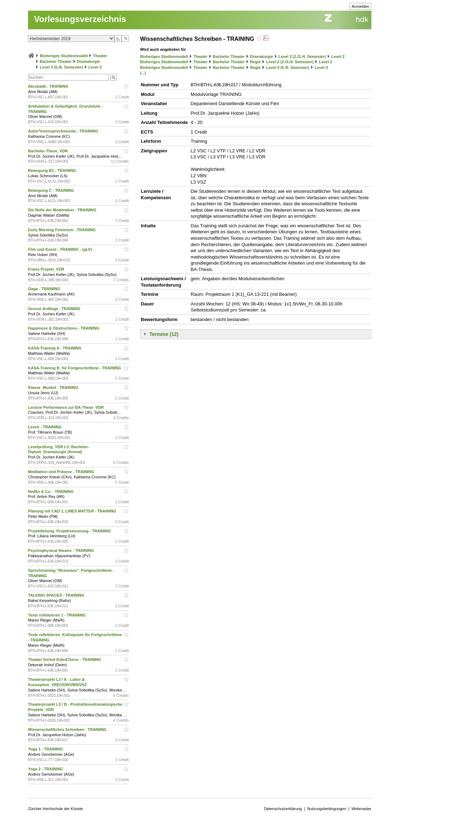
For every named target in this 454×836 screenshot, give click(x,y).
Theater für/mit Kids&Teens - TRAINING (65, 659)
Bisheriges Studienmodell (64, 56)
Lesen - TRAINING (45, 427)
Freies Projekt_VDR (46, 269)
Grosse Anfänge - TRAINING (55, 308)
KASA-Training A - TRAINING (55, 348)
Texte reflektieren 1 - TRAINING (57, 615)
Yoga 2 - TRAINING (46, 769)
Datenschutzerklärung (283, 809)
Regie (255, 62)
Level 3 (94, 67)
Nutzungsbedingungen (326, 809)
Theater (100, 56)
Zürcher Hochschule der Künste (55, 809)
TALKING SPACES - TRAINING (56, 595)
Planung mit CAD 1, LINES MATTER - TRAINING (72, 511)
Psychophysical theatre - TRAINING (61, 550)
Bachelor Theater (56, 61)
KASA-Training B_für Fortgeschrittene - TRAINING (75, 368)
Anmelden (360, 6)
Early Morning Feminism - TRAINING (62, 230)
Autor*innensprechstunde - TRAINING (63, 131)
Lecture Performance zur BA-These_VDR (66, 407)
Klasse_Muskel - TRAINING (53, 387)
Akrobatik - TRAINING (49, 86)
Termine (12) (163, 334)
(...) (143, 73)
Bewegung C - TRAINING (51, 190)
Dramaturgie (88, 61)
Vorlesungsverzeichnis (80, 19)
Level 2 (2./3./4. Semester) (302, 56)
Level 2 (337, 56)
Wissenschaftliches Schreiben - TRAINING (67, 729)
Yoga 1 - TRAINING (46, 749)
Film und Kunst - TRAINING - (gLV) (60, 249)
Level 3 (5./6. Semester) (61, 67)
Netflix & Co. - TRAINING (51, 491)
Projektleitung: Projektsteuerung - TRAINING (70, 531)
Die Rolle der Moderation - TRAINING (63, 210)
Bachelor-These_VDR (48, 151)
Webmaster (361, 809)
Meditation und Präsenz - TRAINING (61, 471)
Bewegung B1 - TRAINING (52, 170)
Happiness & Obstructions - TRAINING (64, 328)
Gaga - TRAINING (44, 289)
